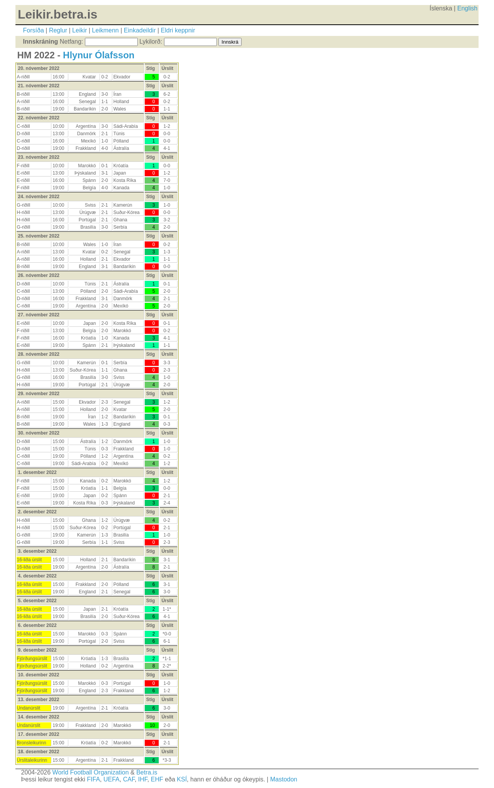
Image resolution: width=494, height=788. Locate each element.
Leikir (79, 30)
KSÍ (182, 779)
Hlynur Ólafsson (98, 55)
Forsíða (33, 30)
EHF (157, 779)
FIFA (93, 779)
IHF (142, 779)
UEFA (111, 779)
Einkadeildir (140, 30)
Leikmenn (105, 30)
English (467, 8)
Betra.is (146, 772)
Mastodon (283, 779)
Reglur (58, 30)
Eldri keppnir (178, 30)
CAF (129, 779)
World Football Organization (90, 772)
